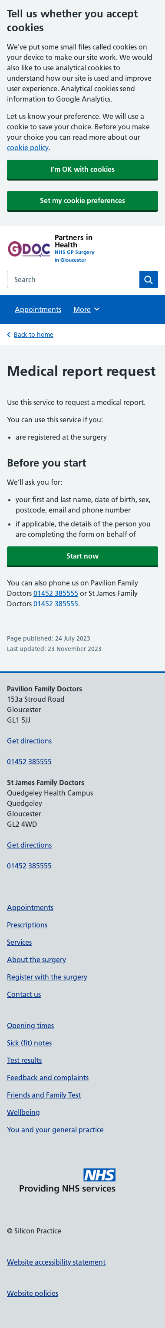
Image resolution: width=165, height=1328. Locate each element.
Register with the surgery (47, 977)
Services (19, 942)
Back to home (33, 335)
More (87, 309)
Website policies (32, 1293)
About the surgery (36, 959)
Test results (24, 1060)
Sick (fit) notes (29, 1043)
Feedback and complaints (48, 1077)
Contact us (24, 994)
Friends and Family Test (44, 1095)
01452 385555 (55, 593)
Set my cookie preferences (82, 200)
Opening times (30, 1025)
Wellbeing (23, 1112)
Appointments (38, 309)
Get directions (29, 740)
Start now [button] (82, 556)
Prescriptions (27, 924)
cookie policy (28, 147)
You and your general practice (55, 1129)
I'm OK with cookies (83, 169)
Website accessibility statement (56, 1262)
